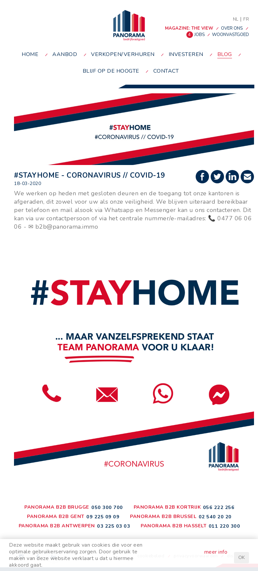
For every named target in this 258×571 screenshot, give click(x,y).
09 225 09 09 (102, 516)
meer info (216, 552)
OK (241, 557)
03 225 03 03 (113, 526)
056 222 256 (219, 507)
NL (236, 19)
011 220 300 (224, 526)
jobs (196, 35)
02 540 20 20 (215, 516)
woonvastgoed (230, 35)
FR (246, 19)
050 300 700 (107, 507)
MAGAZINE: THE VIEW (189, 28)
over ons (232, 28)
